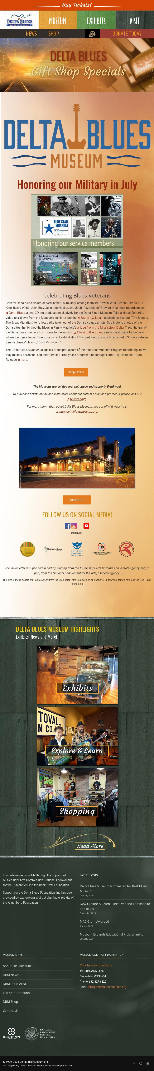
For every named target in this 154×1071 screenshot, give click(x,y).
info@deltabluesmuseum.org (107, 987)
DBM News (11, 975)
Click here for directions (96, 965)
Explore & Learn (91, 318)
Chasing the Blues (90, 332)
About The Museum (17, 966)
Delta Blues (17, 313)
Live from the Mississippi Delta (102, 327)
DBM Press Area (14, 984)
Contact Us (77, 500)
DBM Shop (10, 1002)
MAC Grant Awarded (94, 921)
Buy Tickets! (77, 5)
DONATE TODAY (127, 34)
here (24, 359)
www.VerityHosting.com (61, 1065)
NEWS (31, 34)
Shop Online (76, 372)
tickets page (78, 399)
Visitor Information (16, 993)
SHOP (53, 34)
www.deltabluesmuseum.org (78, 411)
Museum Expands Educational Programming (111, 934)
